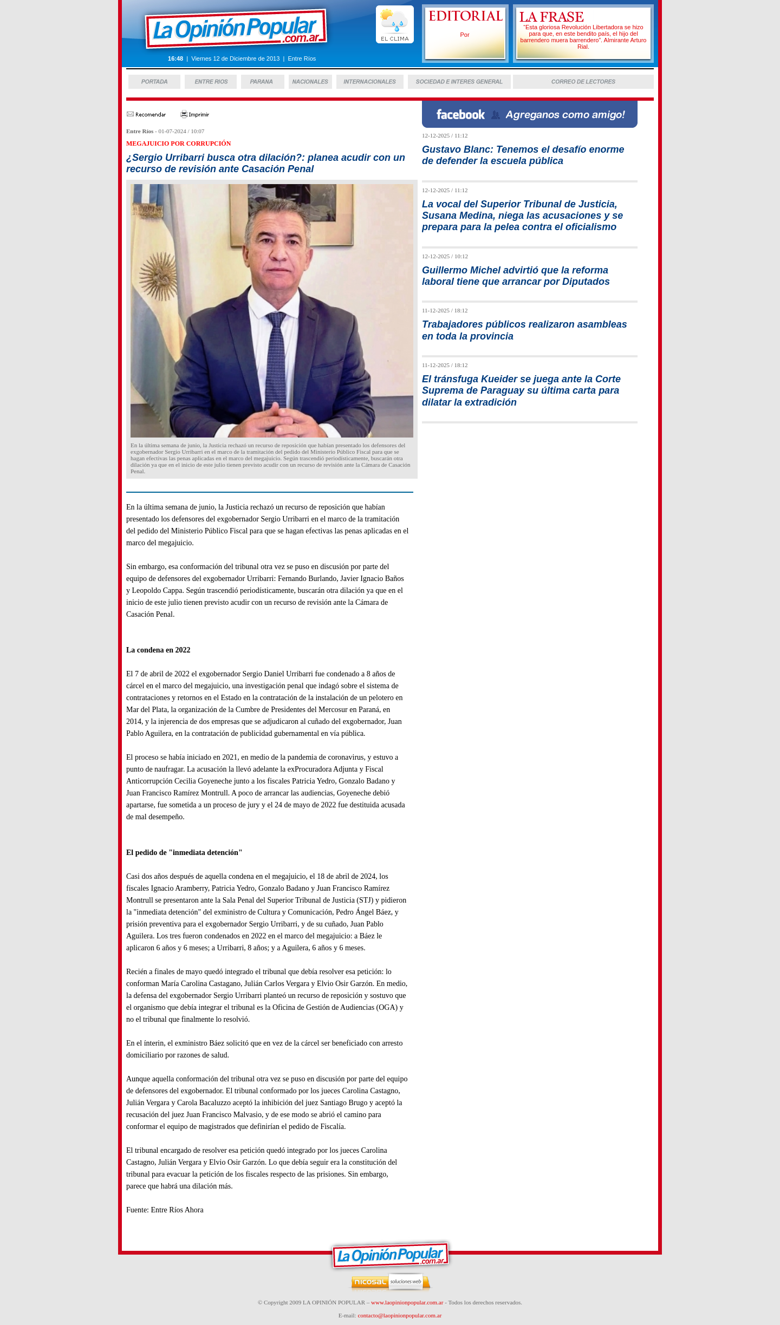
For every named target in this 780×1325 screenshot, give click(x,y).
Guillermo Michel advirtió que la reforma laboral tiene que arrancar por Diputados (516, 276)
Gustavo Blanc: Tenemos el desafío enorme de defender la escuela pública (523, 155)
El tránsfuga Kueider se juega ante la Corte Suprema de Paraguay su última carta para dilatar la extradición (521, 391)
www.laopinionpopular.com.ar (407, 1302)
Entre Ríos (139, 131)
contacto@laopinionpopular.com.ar (399, 1315)
